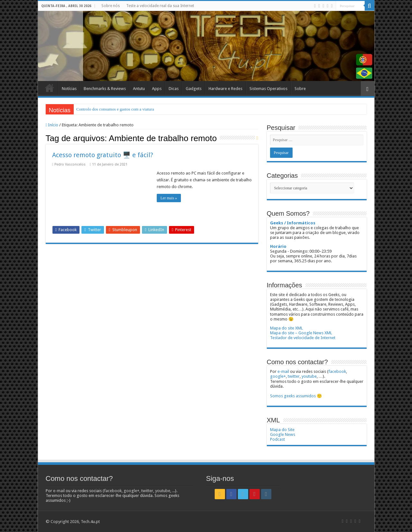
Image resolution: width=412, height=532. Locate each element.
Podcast (277, 439)
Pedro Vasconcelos (70, 164)
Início (49, 88)
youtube (309, 376)
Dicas (174, 88)
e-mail (283, 371)
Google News (282, 434)
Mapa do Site (282, 429)
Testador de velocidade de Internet (302, 337)
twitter (294, 376)
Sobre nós (110, 6)
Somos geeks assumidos (293, 395)
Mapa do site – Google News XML (301, 332)
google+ (278, 376)
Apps (157, 88)
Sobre (300, 88)
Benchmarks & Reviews (105, 88)
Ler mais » (169, 198)
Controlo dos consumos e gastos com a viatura (115, 109)
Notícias (69, 88)
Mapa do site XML (286, 328)
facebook (337, 371)
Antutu (139, 88)
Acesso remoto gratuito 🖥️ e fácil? (102, 155)
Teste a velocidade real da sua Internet (160, 6)
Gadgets (193, 88)
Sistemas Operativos (268, 88)
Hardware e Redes (225, 88)
